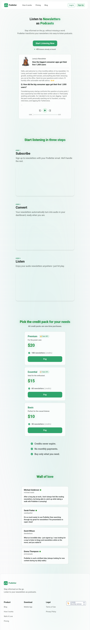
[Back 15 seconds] (40, 110)
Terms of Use (51, 607)
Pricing (38, 5)
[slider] (32, 114)
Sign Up (81, 5)
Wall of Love (8, 616)
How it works (27, 5)
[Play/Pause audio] (45, 110)
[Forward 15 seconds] (50, 110)
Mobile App (28, 607)
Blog (46, 5)
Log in (71, 5)
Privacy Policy (51, 612)
